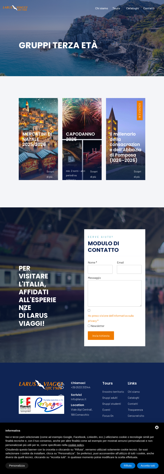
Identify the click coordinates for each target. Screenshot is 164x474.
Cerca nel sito (136, 415)
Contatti (149, 8)
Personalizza (17, 465)
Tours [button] (117, 8)
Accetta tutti (148, 465)
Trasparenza (135, 409)
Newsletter (97, 325)
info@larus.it (78, 399)
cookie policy (76, 444)
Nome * (92, 262)
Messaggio (94, 277)
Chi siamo (101, 8)
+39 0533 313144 (80, 387)
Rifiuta (128, 465)
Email (120, 262)
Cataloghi (132, 8)
